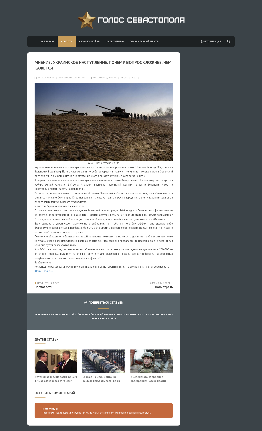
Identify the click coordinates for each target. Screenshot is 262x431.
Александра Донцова (103, 77)
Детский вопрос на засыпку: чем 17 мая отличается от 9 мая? (56, 379)
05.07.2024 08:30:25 (44, 77)
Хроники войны (89, 41)
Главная (48, 41)
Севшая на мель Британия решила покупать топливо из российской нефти (101, 380)
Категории (115, 41)
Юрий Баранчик (44, 271)
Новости (67, 41)
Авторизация (211, 41)
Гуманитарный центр (144, 41)
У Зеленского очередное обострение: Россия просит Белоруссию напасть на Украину (151, 380)
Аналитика (80, 77)
